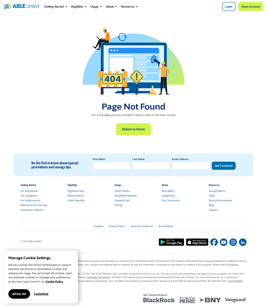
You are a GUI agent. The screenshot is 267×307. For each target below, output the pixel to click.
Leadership (168, 195)
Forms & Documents (220, 200)
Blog (211, 205)
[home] (21, 6)
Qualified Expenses (126, 195)
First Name (99, 159)
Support (213, 209)
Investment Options (32, 209)
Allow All (19, 294)
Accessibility (166, 226)
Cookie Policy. (54, 281)
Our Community (171, 200)
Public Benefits (76, 200)
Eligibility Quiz (76, 190)
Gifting (119, 205)
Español (98, 226)
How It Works (122, 190)
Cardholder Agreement (98, 277)
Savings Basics (217, 190)
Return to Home (133, 129)
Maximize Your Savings (34, 205)
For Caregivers (29, 195)
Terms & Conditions (142, 226)
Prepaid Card (122, 200)
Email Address (180, 159)
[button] (55, 6)
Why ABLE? (168, 190)
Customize (41, 294)
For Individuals (29, 190)
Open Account (250, 6)
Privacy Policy (117, 226)
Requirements (75, 195)
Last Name (138, 159)
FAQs (212, 195)
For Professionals (30, 200)
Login (228, 6)
